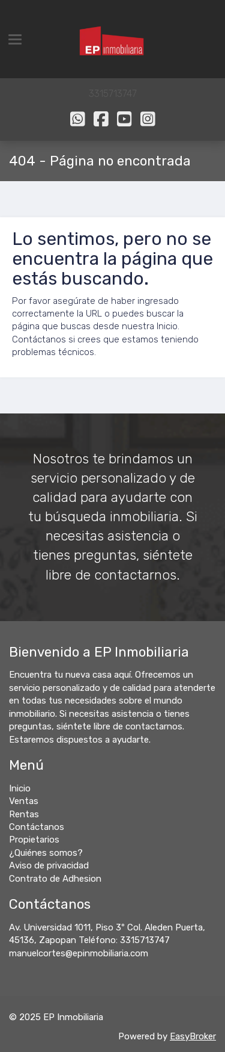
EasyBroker (193, 1036)
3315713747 (113, 93)
